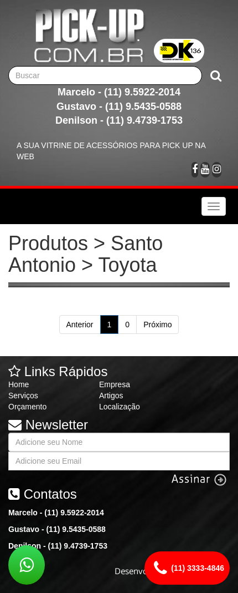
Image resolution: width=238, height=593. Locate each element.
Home (18, 384)
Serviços (23, 395)
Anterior (80, 324)
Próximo (157, 324)
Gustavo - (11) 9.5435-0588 (119, 106)
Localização (119, 406)
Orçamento (27, 406)
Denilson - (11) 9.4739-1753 (119, 120)
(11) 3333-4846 (187, 568)
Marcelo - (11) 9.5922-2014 (119, 92)
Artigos (111, 395)
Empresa (114, 384)
